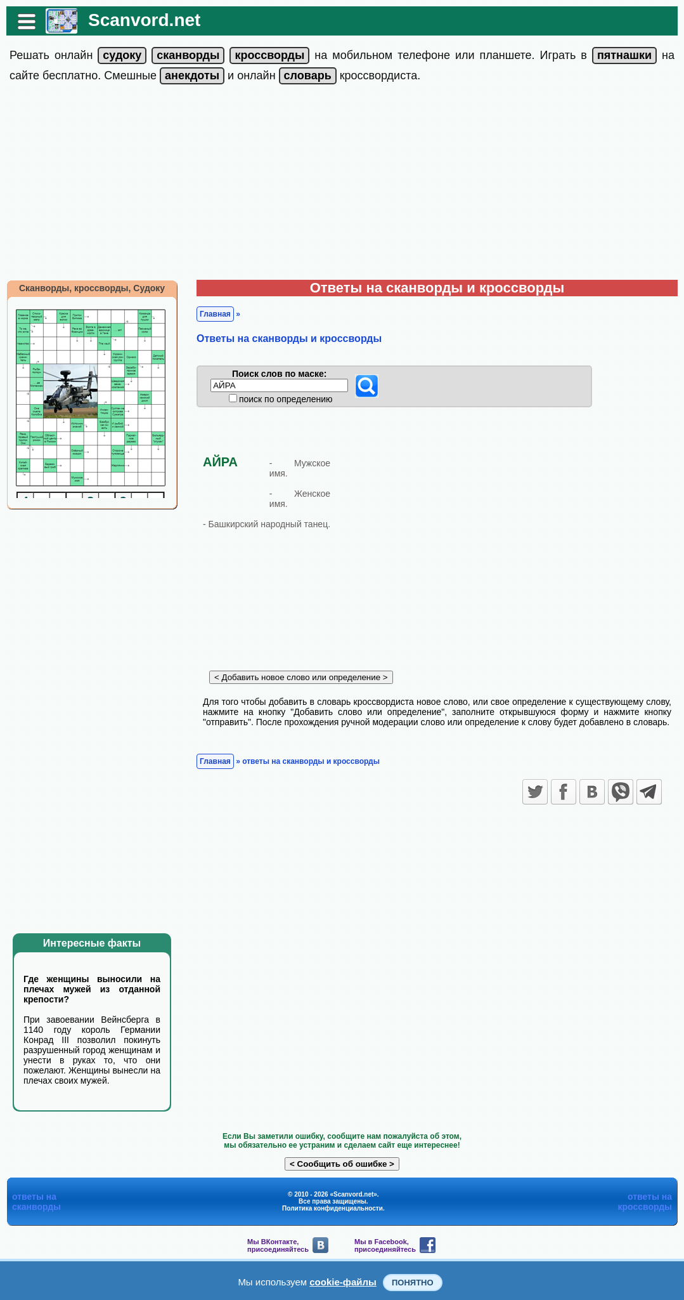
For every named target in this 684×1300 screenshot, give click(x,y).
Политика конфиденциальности (332, 1208)
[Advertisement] (342, 184)
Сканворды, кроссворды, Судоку (92, 288)
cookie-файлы (343, 1282)
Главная (215, 314)
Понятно (413, 1282)
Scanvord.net (144, 20)
